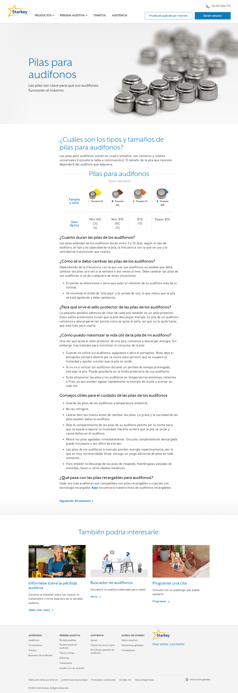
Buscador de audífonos (41, 655)
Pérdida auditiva (68, 640)
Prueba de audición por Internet (168, 15)
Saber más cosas (40, 610)
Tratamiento (66, 663)
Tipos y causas (67, 653)
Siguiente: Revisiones (75, 501)
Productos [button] (43, 15)
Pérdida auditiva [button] (72, 15)
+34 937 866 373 (218, 6)
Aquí (95, 487)
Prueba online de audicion (68, 646)
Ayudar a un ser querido (72, 668)
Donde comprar (212, 15)
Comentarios (35, 645)
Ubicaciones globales (132, 645)
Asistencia (119, 15)
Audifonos (34, 640)
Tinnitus (99, 15)
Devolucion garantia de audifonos (102, 651)
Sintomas (64, 658)
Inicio (94, 596)
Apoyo (94, 640)
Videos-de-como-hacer (103, 645)
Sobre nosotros (130, 640)
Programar (160, 601)
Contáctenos (128, 650)
